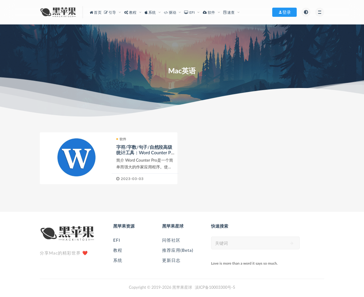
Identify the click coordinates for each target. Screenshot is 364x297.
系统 (117, 260)
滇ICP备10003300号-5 (215, 287)
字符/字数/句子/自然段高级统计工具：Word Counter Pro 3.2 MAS (144, 152)
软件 (121, 139)
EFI (116, 240)
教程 (117, 250)
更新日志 (171, 260)
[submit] (292, 243)
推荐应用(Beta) (177, 250)
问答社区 (171, 240)
